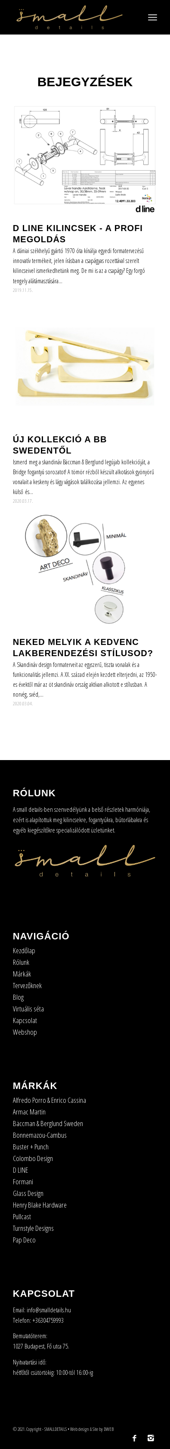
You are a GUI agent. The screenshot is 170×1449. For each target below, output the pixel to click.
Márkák (22, 974)
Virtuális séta (28, 1009)
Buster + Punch (31, 1147)
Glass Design (28, 1193)
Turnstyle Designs (33, 1228)
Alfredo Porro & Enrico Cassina (49, 1100)
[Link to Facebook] (134, 1438)
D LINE (20, 1170)
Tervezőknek (27, 985)
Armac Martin (29, 1112)
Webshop (25, 1032)
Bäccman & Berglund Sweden (48, 1123)
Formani (23, 1181)
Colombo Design (33, 1158)
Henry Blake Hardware (40, 1205)
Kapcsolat (25, 1020)
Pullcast (22, 1216)
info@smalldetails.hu (49, 1309)
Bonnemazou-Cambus (40, 1135)
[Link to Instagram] (150, 1438)
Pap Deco (24, 1240)
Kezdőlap (24, 950)
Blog (18, 997)
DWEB (109, 1429)
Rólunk (21, 962)
